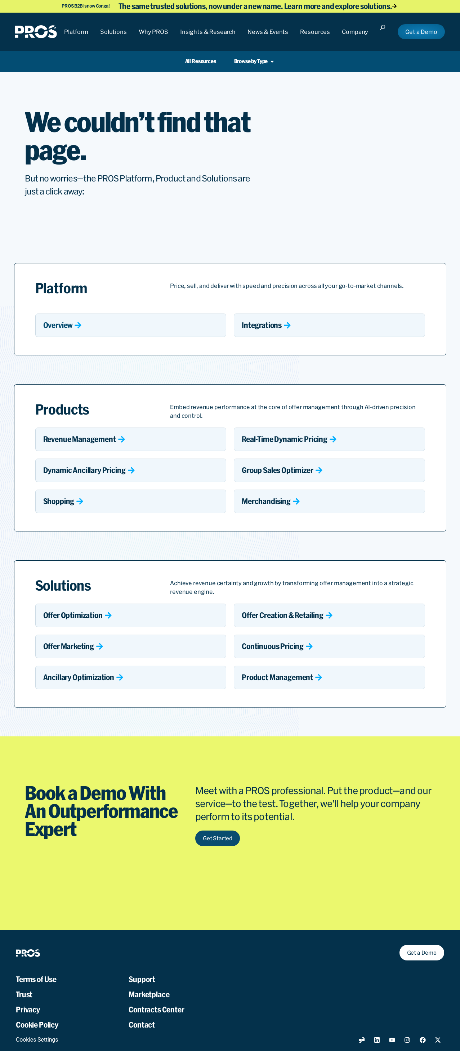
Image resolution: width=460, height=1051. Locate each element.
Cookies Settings (37, 1031)
